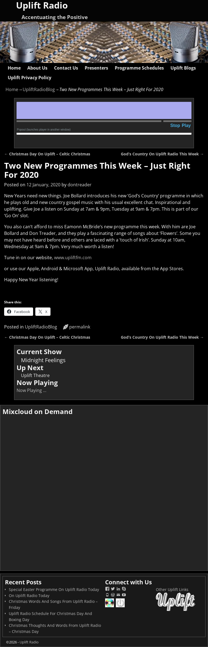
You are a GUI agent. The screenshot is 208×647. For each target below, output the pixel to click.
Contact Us (66, 68)
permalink (79, 327)
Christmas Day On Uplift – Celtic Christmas (47, 154)
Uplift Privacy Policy (29, 78)
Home (14, 68)
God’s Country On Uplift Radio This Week (162, 154)
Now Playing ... (31, 390)
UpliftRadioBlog (39, 89)
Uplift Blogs (183, 68)
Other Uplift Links (172, 589)
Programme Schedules (139, 68)
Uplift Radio (29, 642)
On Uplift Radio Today (29, 595)
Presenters (96, 68)
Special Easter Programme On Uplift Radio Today (54, 589)
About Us (37, 68)
